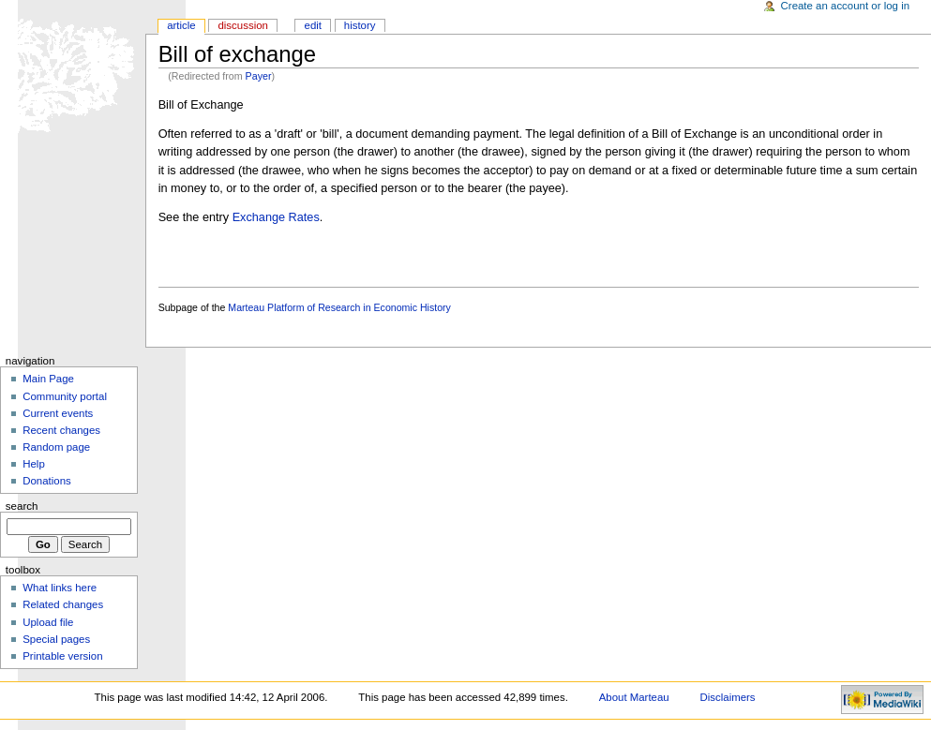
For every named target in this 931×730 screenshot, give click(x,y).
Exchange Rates (276, 217)
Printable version (62, 656)
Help (34, 463)
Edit (313, 25)
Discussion (242, 25)
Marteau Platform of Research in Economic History (339, 307)
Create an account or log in (845, 5)
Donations (47, 480)
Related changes (63, 604)
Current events (58, 413)
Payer (259, 76)
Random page (56, 447)
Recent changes (61, 430)
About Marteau (634, 697)
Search (22, 506)
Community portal (65, 396)
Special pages (56, 639)
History (360, 25)
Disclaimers (728, 697)
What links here (60, 587)
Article (181, 25)
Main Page (48, 378)
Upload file (48, 622)
